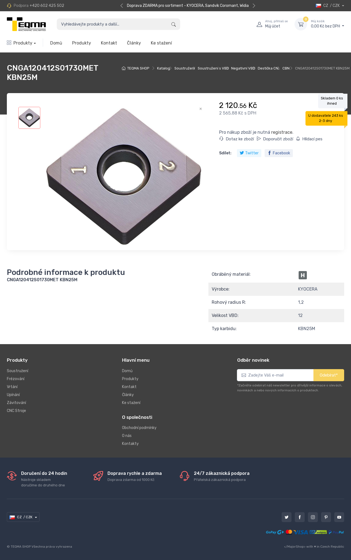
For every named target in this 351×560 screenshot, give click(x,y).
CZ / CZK (328, 5)
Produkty (19, 43)
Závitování (16, 402)
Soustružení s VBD (213, 68)
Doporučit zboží (275, 138)
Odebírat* (329, 375)
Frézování (15, 379)
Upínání (13, 394)
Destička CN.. (269, 68)
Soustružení (184, 68)
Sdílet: (225, 153)
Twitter (249, 153)
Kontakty (130, 443)
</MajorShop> (294, 546)
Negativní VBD (243, 68)
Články (134, 43)
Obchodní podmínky (139, 427)
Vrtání (12, 387)
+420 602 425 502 (47, 5)
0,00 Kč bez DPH (327, 24)
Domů (56, 43)
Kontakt (109, 43)
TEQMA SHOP (138, 68)
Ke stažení (161, 43)
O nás (127, 435)
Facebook (278, 153)
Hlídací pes (309, 138)
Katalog (163, 68)
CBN (286, 68)
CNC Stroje (16, 410)
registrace (281, 132)
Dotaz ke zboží (236, 138)
